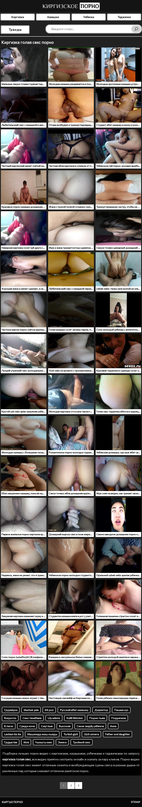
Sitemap (135, 802)
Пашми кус (121, 710)
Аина (113, 726)
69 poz (49, 710)
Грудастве (10, 742)
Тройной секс (81, 742)
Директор (101, 710)
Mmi (26, 742)
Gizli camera (91, 734)
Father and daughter (117, 734)
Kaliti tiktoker (74, 718)
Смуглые (47, 726)
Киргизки (17, 17)
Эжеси (62, 742)
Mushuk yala (31, 710)
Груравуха (10, 710)
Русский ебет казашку (74, 710)
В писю (8, 726)
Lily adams (54, 718)
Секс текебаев (32, 718)
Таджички (124, 17)
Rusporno (10, 718)
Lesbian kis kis (12, 734)
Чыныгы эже (43, 742)
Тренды (15, 29)
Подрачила (118, 718)
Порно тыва (97, 718)
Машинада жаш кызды (42, 734)
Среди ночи (27, 726)
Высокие (64, 726)
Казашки (53, 17)
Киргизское (71, 6)
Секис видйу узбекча (90, 726)
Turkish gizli (70, 734)
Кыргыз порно (12, 802)
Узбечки (88, 17)
